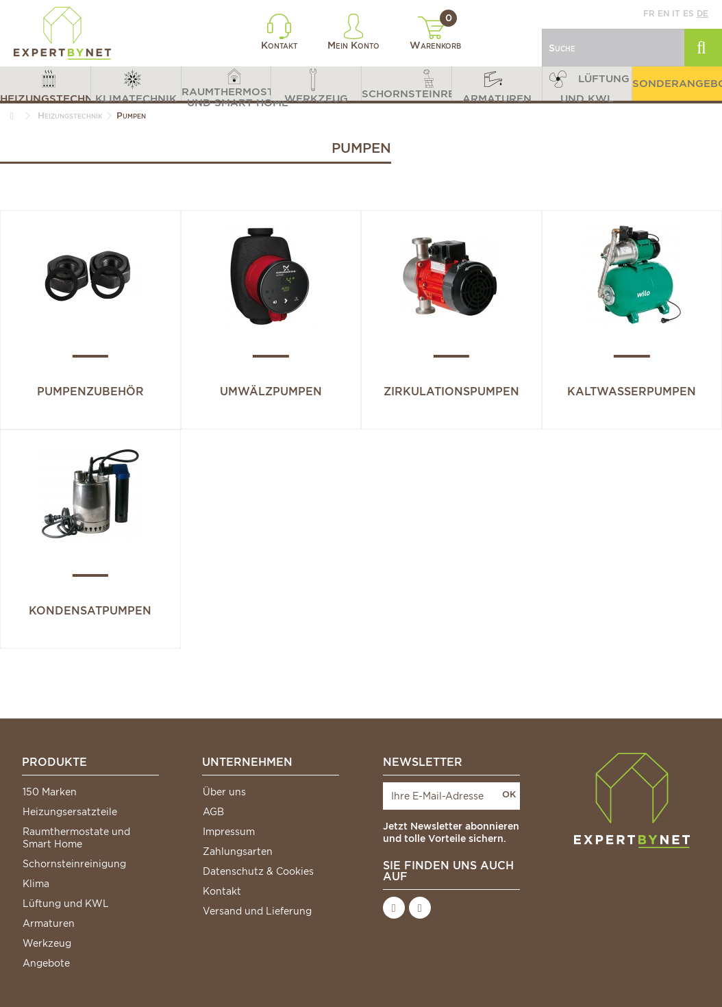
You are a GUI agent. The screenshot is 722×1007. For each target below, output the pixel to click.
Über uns (224, 791)
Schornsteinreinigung (74, 863)
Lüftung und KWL (66, 903)
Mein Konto (353, 32)
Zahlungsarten (238, 851)
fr (649, 13)
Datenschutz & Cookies (258, 871)
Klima (36, 883)
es (688, 13)
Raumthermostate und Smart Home (76, 837)
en (663, 13)
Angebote (46, 963)
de (702, 13)
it (676, 13)
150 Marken (50, 791)
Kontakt (279, 32)
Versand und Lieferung (257, 911)
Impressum (229, 831)
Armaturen (49, 923)
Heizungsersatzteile (70, 811)
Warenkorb (435, 33)
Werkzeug (47, 943)
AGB (213, 811)
